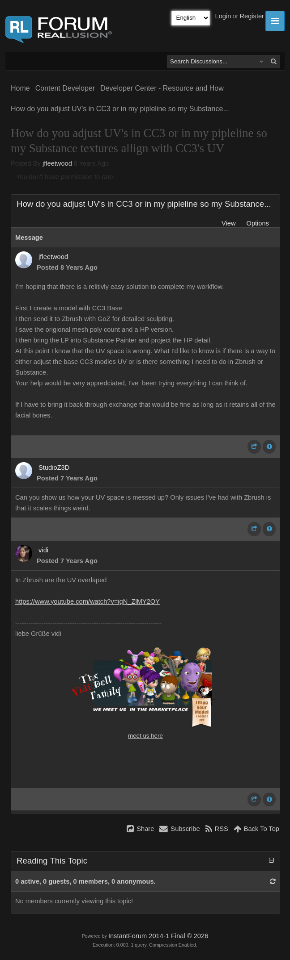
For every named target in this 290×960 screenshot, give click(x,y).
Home (20, 88)
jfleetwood (57, 163)
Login (223, 16)
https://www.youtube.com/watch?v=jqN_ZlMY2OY (87, 601)
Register (251, 16)
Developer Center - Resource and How (162, 88)
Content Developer (65, 88)
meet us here (145, 735)
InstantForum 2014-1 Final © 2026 (158, 935)
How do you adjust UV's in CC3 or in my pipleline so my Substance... (120, 109)
